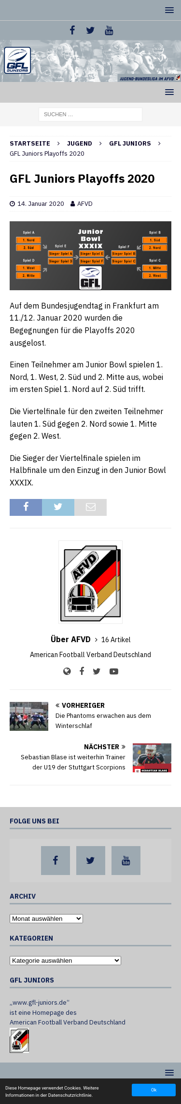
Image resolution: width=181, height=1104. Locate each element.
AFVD (85, 204)
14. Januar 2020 (40, 204)
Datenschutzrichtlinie (70, 1095)
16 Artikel (116, 639)
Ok (153, 1089)
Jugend (79, 143)
